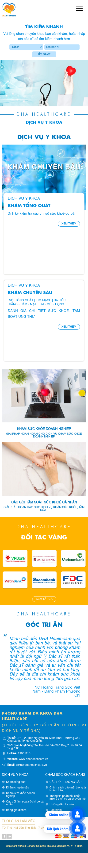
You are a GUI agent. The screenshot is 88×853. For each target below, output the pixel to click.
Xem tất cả (44, 599)
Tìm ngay (44, 54)
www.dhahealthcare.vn (33, 759)
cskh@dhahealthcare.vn (31, 765)
